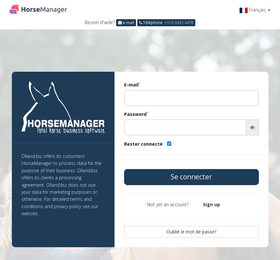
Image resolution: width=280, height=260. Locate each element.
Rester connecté (143, 144)
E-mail (132, 84)
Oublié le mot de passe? (191, 232)
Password (136, 114)
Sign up (211, 204)
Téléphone (166, 22)
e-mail (126, 22)
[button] (255, 10)
